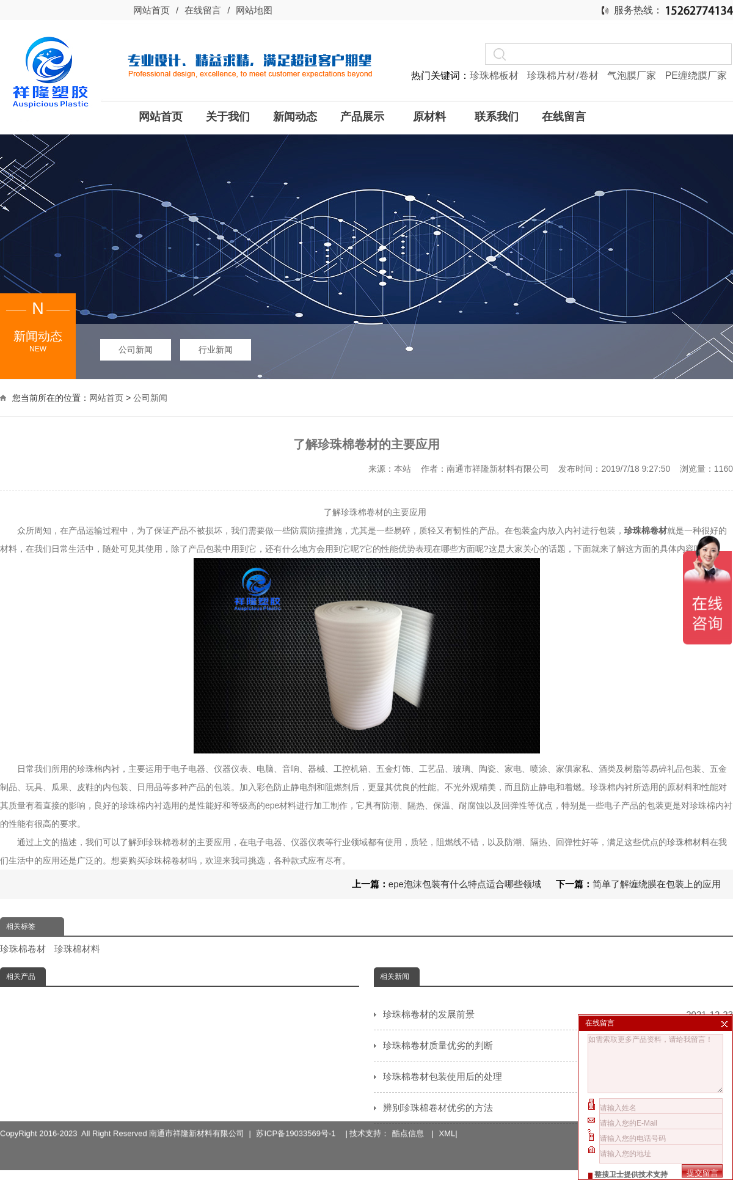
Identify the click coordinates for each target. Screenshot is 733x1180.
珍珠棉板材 (495, 75)
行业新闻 (216, 349)
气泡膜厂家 (632, 75)
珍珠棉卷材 (23, 949)
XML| (448, 1110)
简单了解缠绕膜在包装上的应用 (657, 884)
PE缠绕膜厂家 (696, 75)
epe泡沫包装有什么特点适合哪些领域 (464, 884)
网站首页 (151, 10)
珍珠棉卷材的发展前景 (558, 1014)
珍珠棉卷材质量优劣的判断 (558, 1045)
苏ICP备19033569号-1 (298, 1110)
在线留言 (202, 10)
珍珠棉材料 (688, 842)
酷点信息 (408, 1110)
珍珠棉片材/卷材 (564, 75)
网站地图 (254, 10)
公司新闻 (136, 349)
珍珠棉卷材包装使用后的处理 (558, 1076)
